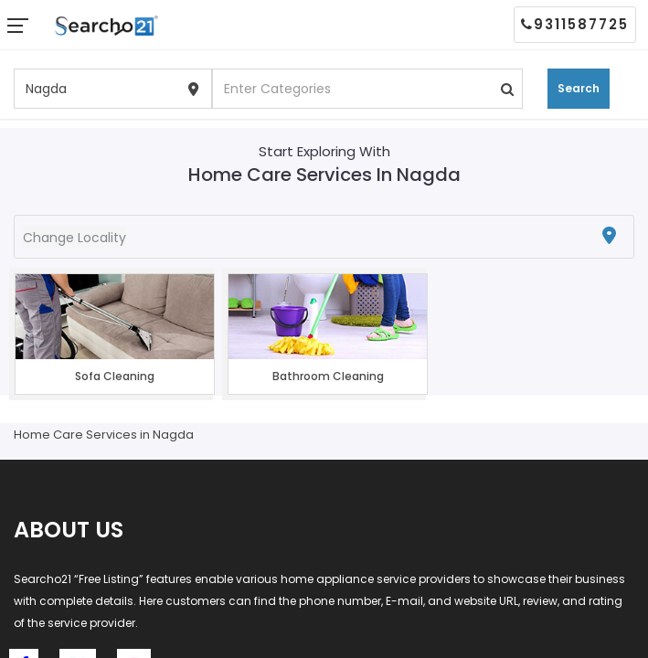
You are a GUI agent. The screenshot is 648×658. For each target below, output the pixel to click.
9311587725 (575, 24)
